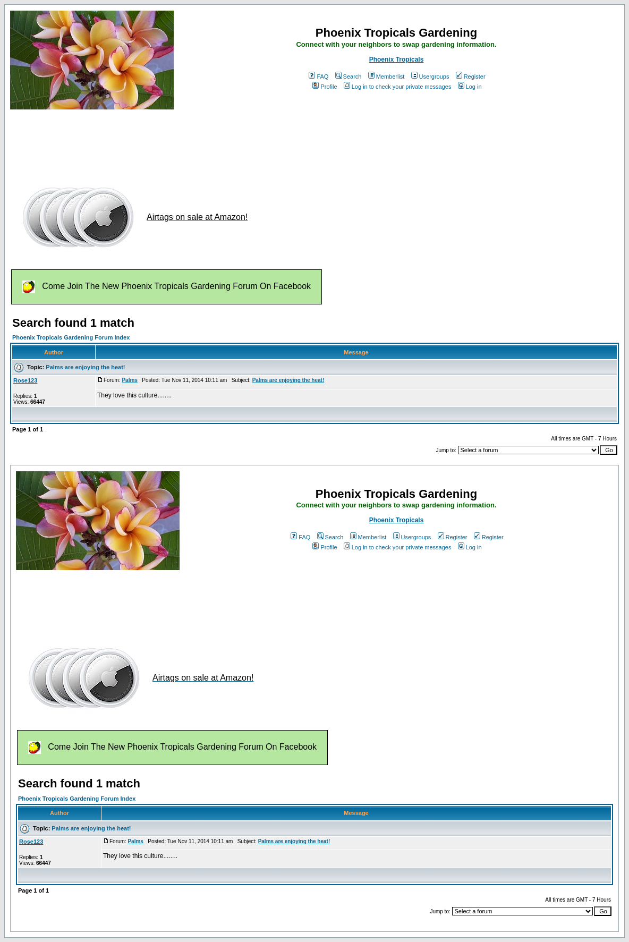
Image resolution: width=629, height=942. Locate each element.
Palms (129, 380)
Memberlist (386, 76)
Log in (470, 86)
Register (471, 76)
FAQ (318, 76)
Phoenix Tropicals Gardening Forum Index (71, 337)
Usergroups (430, 76)
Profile (324, 86)
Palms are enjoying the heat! (85, 367)
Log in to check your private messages (398, 86)
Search (348, 76)
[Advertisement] (203, 142)
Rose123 (25, 380)
